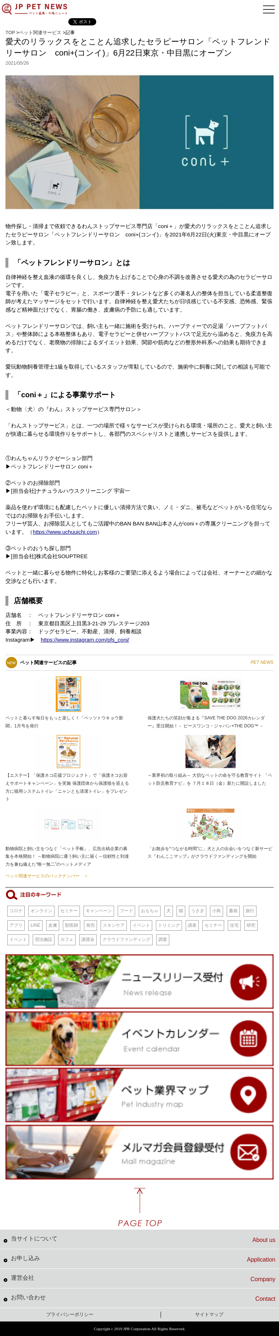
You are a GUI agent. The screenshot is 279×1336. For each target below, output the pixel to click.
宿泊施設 (43, 939)
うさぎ (197, 910)
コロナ (16, 910)
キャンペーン (99, 910)
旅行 (250, 910)
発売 (90, 925)
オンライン (41, 910)
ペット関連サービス (40, 32)
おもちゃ (149, 910)
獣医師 (71, 925)
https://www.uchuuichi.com (65, 532)
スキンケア (114, 925)
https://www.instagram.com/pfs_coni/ (85, 640)
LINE (35, 925)
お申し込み (143, 1259)
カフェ (66, 939)
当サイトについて (143, 1239)
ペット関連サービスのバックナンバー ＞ (46, 875)
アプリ (16, 925)
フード (126, 910)
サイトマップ (209, 1314)
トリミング (169, 925)
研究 (251, 925)
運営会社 (143, 1279)
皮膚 (52, 925)
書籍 (233, 910)
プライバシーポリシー (69, 1314)
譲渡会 (87, 939)
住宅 (234, 925)
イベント (141, 925)
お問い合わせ (143, 1298)
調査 (162, 939)
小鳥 (216, 910)
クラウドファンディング (126, 939)
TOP (10, 32)
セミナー (69, 910)
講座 (192, 925)
